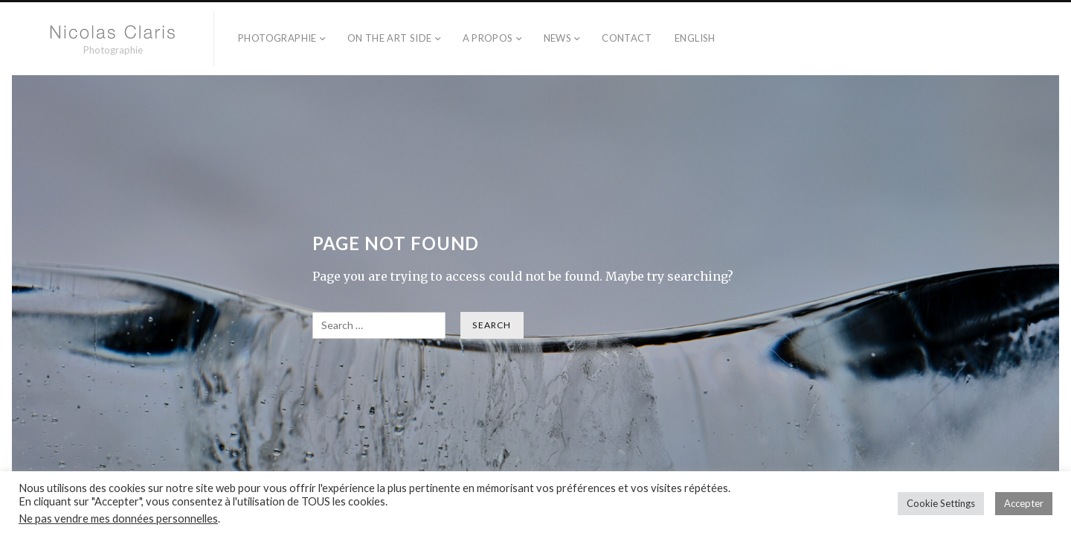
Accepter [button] (1023, 503)
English (695, 38)
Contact (627, 38)
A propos (488, 38)
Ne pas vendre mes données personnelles (118, 518)
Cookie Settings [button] (941, 503)
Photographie (277, 38)
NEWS (558, 38)
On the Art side (389, 38)
